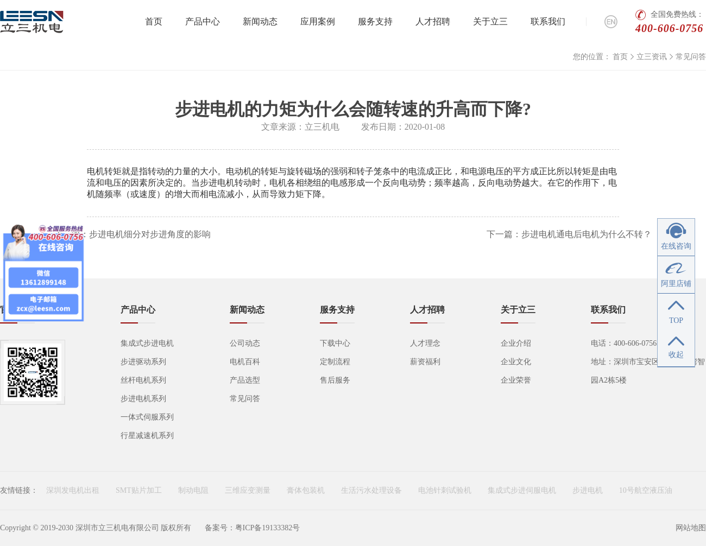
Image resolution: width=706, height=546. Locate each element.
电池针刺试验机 (444, 490)
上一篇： (132, 234)
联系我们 (548, 21)
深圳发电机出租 (72, 490)
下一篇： (569, 234)
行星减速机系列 (147, 435)
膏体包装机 (306, 490)
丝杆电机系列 (143, 380)
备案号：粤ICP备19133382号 (252, 528)
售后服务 (335, 380)
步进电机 (587, 490)
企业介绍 (516, 343)
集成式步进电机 (147, 343)
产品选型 (245, 380)
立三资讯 (651, 57)
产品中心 (202, 21)
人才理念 (425, 343)
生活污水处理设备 (371, 490)
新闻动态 (260, 21)
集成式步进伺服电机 (522, 490)
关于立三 (490, 21)
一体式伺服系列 (147, 417)
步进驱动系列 (143, 362)
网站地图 (691, 528)
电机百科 (245, 362)
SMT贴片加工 (139, 490)
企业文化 (516, 362)
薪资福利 (425, 362)
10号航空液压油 (645, 490)
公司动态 (245, 343)
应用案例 (317, 21)
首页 (153, 21)
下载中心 (335, 343)
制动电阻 (193, 490)
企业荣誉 (516, 380)
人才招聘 (432, 21)
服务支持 (375, 21)
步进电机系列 (143, 399)
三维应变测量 (247, 490)
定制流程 (335, 362)
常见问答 (691, 57)
